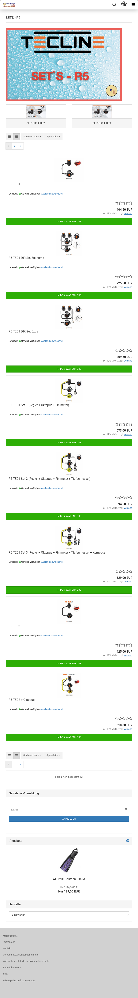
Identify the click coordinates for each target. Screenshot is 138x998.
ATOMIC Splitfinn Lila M (69, 879)
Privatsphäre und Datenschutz (19, 980)
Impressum (9, 941)
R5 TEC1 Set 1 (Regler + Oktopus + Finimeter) (39, 405)
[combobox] (32, 136)
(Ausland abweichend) (51, 193)
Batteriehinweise (12, 967)
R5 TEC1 (14, 184)
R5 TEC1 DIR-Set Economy (26, 258)
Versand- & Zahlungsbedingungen (21, 954)
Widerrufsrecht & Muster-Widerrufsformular (26, 961)
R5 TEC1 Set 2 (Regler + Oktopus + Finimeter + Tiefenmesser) (50, 478)
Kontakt (7, 948)
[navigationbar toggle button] (133, 4)
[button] (9, 136)
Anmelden (69, 819)
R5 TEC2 (14, 626)
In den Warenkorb (69, 221)
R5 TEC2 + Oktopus (22, 700)
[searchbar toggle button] (114, 4)
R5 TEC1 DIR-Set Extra (23, 331)
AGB (5, 974)
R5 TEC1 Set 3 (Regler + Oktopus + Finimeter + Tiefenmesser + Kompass (57, 552)
